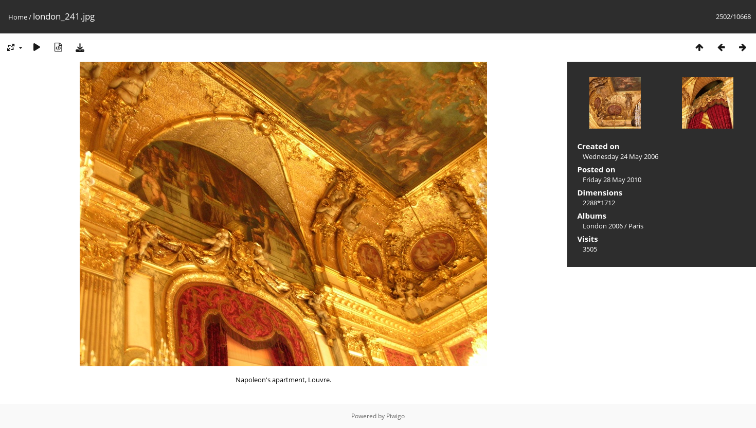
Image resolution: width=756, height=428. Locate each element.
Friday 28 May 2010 (612, 179)
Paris (635, 225)
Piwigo (395, 416)
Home (17, 17)
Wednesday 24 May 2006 (620, 156)
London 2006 (603, 225)
